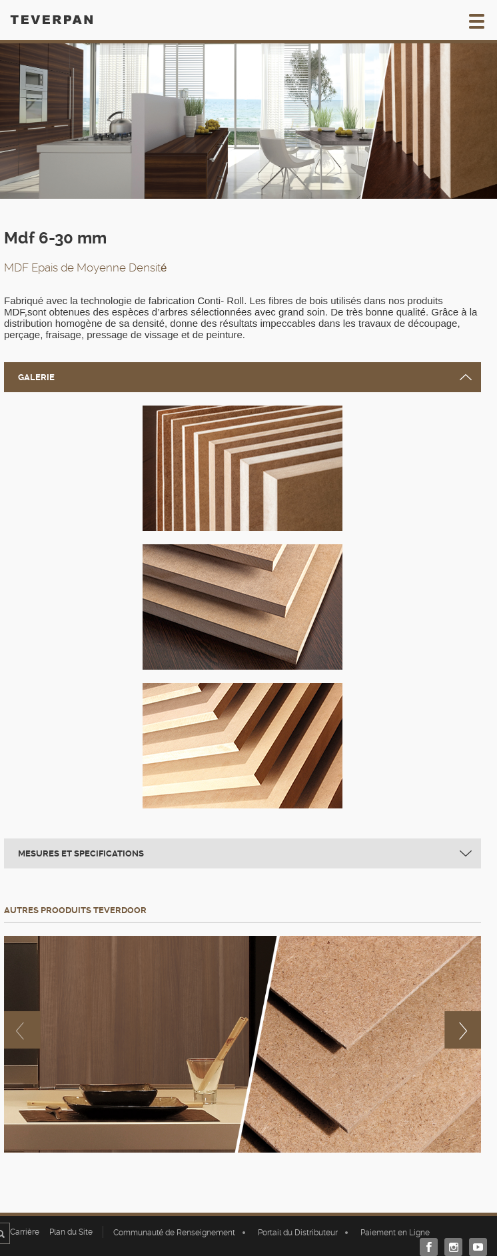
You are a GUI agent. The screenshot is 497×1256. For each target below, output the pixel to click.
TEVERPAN (51, 19)
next (462, 1030)
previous (22, 1030)
